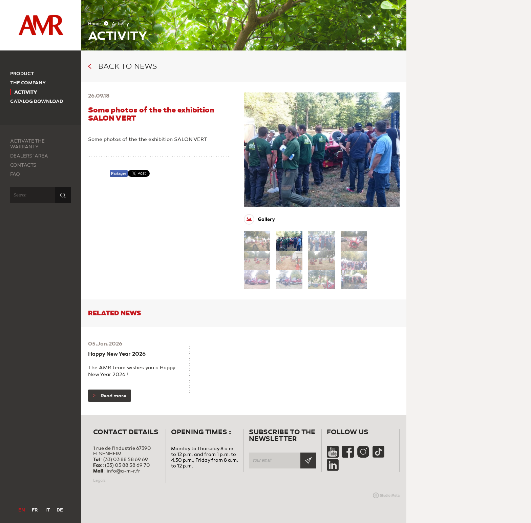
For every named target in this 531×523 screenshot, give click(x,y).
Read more (109, 396)
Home (94, 23)
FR (35, 510)
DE (60, 510)
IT (47, 510)
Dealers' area (29, 156)
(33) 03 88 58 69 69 (125, 459)
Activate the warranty (27, 144)
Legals (99, 480)
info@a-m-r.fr (123, 471)
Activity (25, 92)
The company (28, 83)
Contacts (23, 165)
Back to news (122, 66)
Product (22, 74)
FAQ (15, 174)
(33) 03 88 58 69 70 (127, 465)
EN (21, 510)
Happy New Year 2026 (117, 354)
